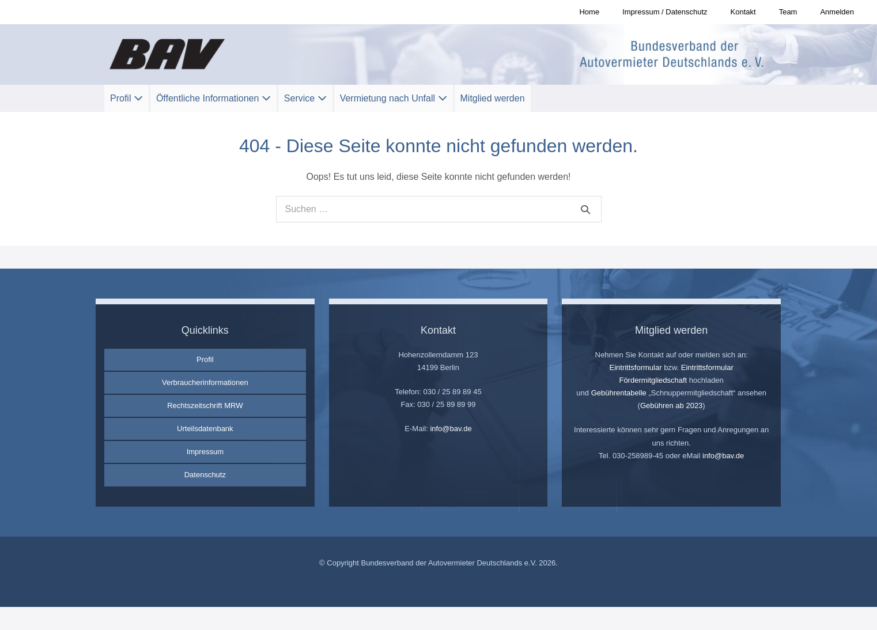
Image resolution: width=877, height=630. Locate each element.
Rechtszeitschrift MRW (205, 405)
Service (305, 98)
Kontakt (743, 11)
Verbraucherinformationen (205, 382)
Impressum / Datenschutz (664, 11)
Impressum (205, 451)
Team (788, 11)
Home (589, 11)
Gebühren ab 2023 (671, 405)
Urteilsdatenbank (205, 428)
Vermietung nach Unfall (393, 98)
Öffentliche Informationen (213, 98)
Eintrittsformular (635, 367)
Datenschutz (205, 474)
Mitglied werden (492, 98)
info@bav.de (450, 428)
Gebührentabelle (619, 392)
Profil (126, 98)
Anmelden (837, 11)
